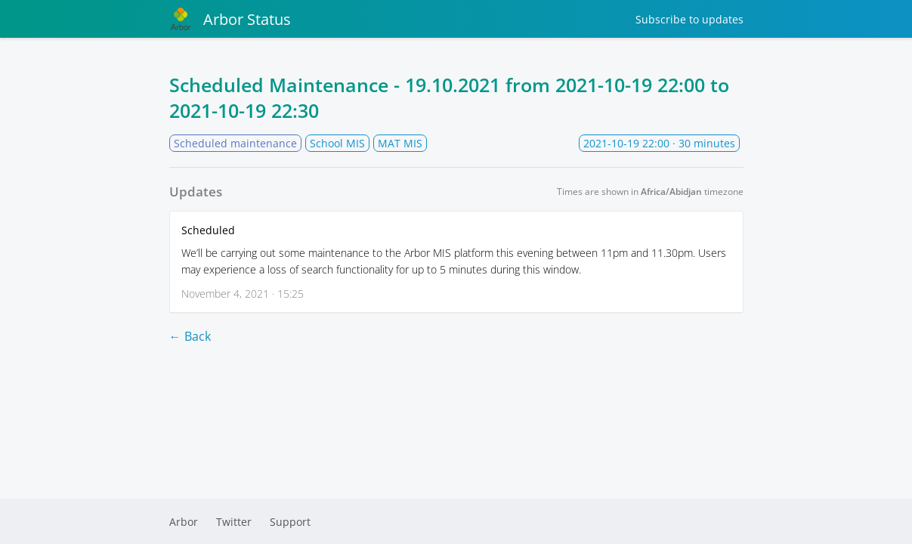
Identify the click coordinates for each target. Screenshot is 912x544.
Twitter (234, 522)
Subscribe (689, 19)
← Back (190, 336)
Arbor (183, 522)
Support (290, 522)
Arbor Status (230, 19)
